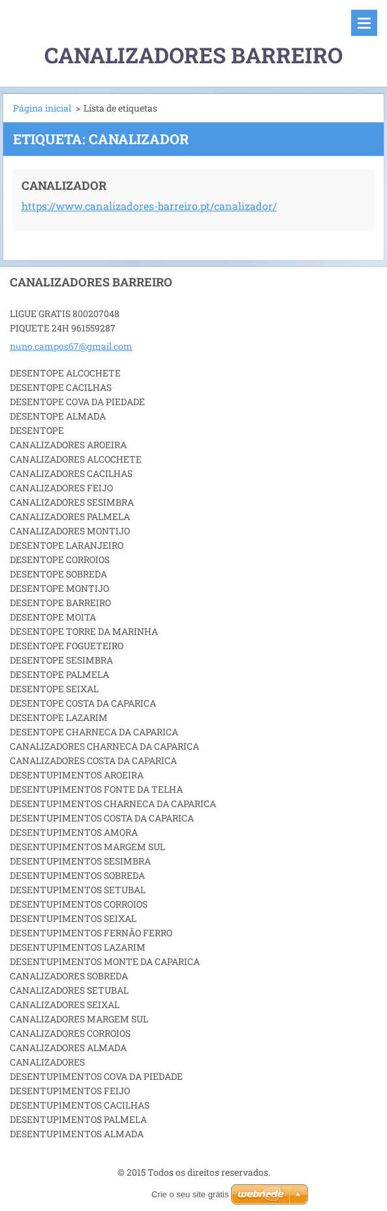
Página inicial (42, 108)
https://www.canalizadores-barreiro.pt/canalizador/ (149, 206)
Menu (364, 23)
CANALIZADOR (64, 185)
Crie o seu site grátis (190, 1194)
